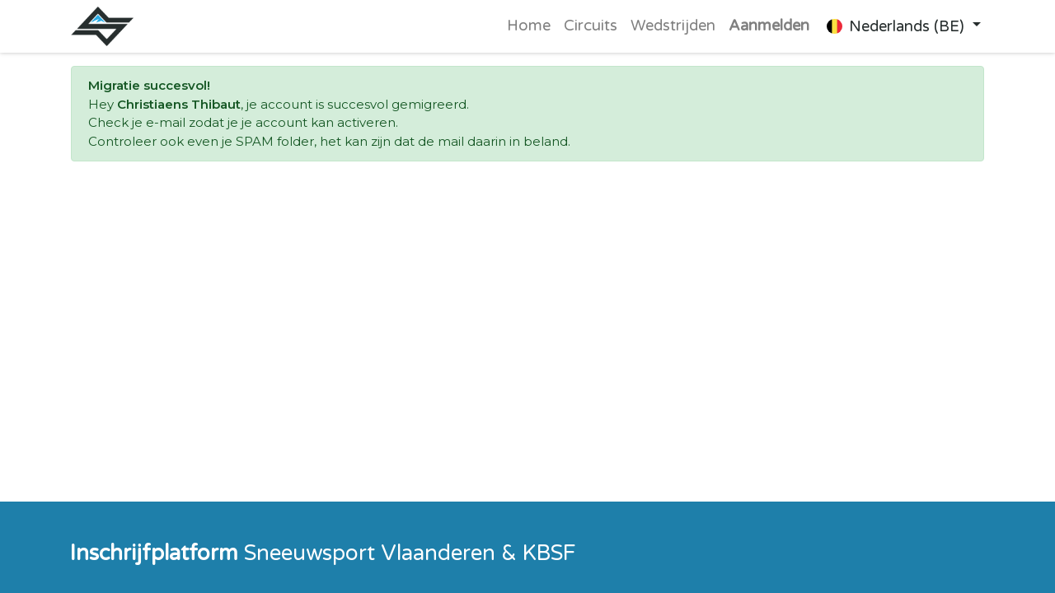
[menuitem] (528, 26)
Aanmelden (769, 25)
